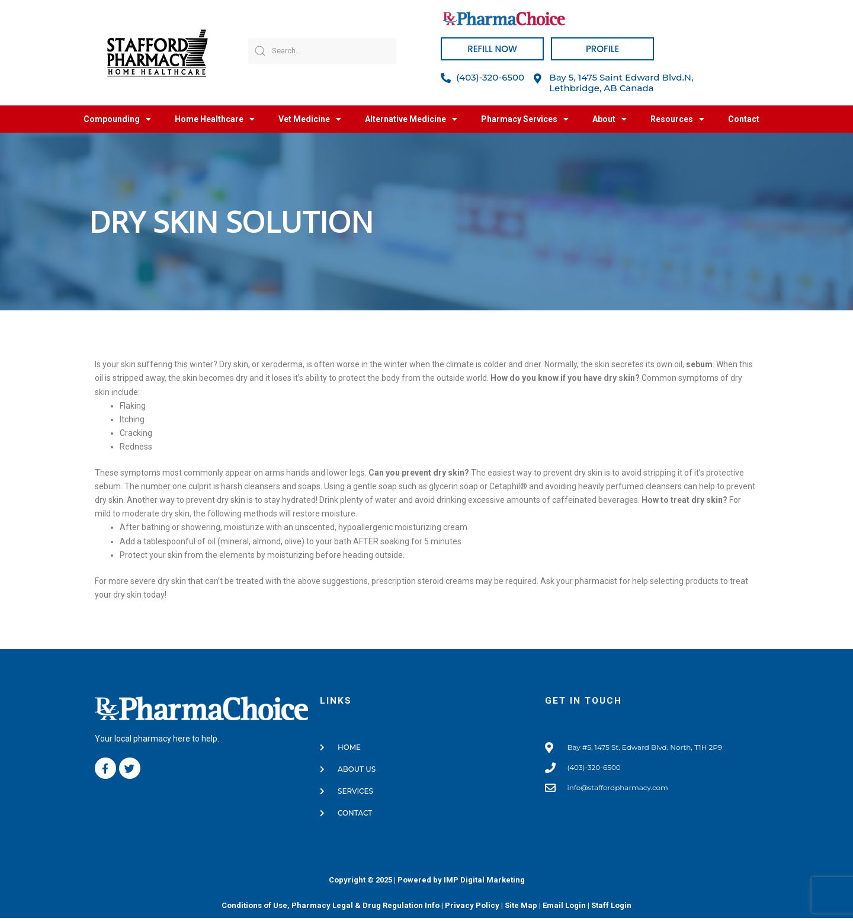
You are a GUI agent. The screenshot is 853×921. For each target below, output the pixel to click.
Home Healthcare (215, 119)
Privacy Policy (472, 908)
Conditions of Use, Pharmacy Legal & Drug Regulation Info (331, 908)
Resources (677, 119)
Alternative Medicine (411, 119)
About (609, 119)
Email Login (564, 908)
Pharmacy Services (525, 119)
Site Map (521, 908)
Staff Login (611, 908)
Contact (743, 119)
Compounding (117, 119)
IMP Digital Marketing (484, 882)
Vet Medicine (309, 119)
